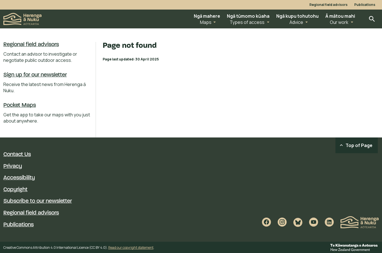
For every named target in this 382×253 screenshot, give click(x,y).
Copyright (15, 190)
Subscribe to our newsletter (37, 201)
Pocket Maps (19, 105)
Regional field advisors (328, 5)
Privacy (12, 166)
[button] (207, 19)
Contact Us (17, 154)
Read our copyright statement (130, 247)
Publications (364, 5)
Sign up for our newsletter (35, 75)
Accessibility (19, 178)
